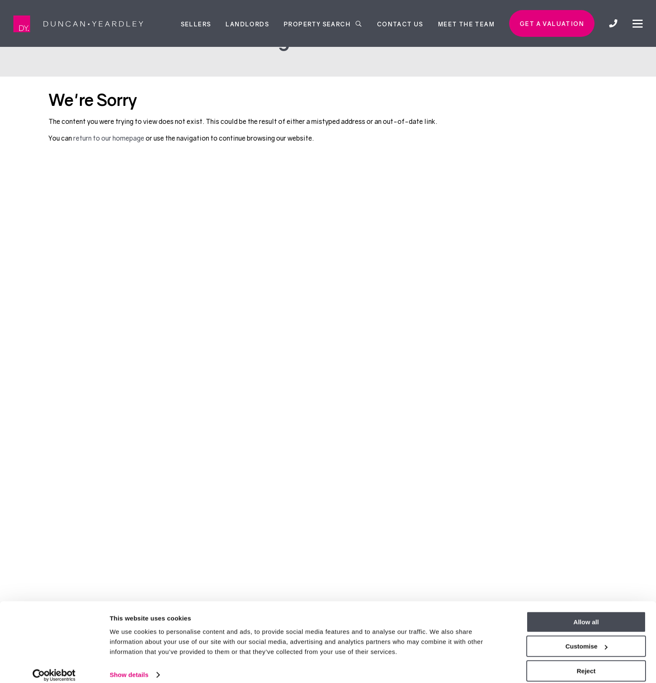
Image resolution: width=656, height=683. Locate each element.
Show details (129, 666)
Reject (586, 662)
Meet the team (466, 23)
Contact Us (400, 23)
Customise (586, 638)
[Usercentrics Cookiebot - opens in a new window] (54, 666)
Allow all (586, 613)
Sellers (196, 23)
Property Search (323, 23)
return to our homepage (109, 138)
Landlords (247, 23)
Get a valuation (552, 23)
